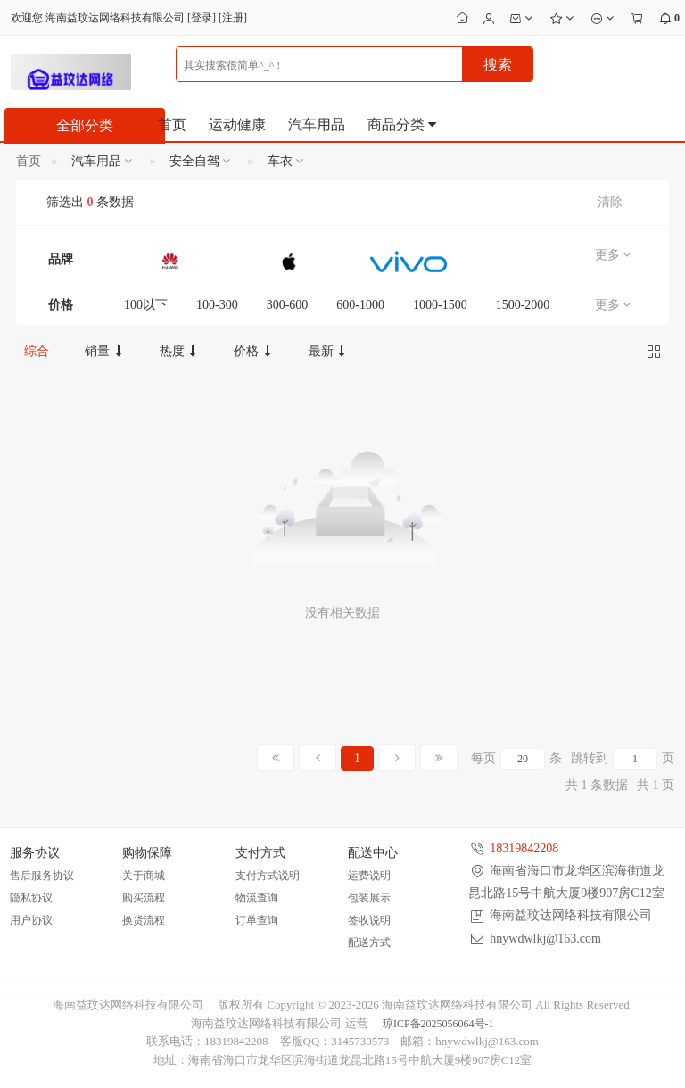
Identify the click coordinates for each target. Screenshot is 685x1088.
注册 (232, 18)
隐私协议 (31, 898)
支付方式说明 (267, 875)
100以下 (146, 304)
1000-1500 (440, 304)
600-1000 (360, 304)
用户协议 (31, 920)
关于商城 (143, 875)
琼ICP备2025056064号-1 (438, 1023)
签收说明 (369, 920)
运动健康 (237, 124)
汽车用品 (316, 124)
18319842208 (524, 848)
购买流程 (143, 898)
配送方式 (369, 942)
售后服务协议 (42, 875)
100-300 (217, 304)
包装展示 (369, 898)
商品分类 (403, 124)
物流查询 (256, 898)
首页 (172, 124)
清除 (610, 202)
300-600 (288, 304)
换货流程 (143, 920)
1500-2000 (523, 304)
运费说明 (369, 875)
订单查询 (256, 920)
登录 (201, 18)
